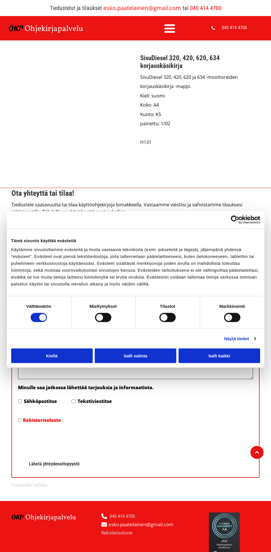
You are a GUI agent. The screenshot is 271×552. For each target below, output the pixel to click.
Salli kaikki (219, 355)
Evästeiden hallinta (29, 485)
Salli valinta (135, 355)
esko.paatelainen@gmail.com (142, 8)
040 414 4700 (205, 8)
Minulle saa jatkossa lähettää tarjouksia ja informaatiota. (86, 387)
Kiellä (52, 355)
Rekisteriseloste (42, 420)
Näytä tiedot (236, 338)
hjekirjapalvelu (56, 28)
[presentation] (61, 440)
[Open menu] (169, 28)
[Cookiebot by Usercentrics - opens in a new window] (235, 219)
